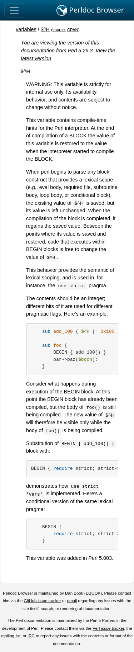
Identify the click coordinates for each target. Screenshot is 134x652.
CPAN (72, 30)
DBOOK (93, 593)
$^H (45, 29)
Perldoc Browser (90, 10)
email (72, 601)
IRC (31, 636)
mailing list (10, 636)
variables (26, 29)
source (59, 30)
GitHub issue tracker (42, 601)
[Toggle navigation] (14, 10)
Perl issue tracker (108, 628)
